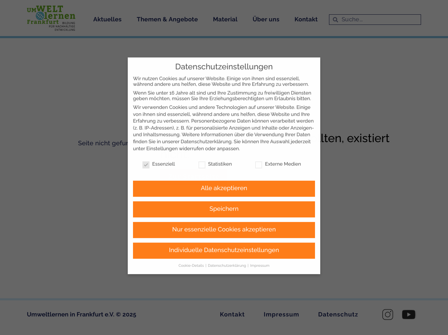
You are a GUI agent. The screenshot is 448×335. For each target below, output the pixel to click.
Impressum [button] (260, 254)
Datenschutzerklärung (206, 130)
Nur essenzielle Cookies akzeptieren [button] (224, 218)
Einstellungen (162, 137)
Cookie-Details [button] (191, 254)
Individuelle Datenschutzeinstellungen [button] (224, 239)
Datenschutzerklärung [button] (227, 254)
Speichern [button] (224, 197)
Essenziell (158, 153)
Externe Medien (278, 153)
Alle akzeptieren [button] (224, 177)
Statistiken (215, 153)
